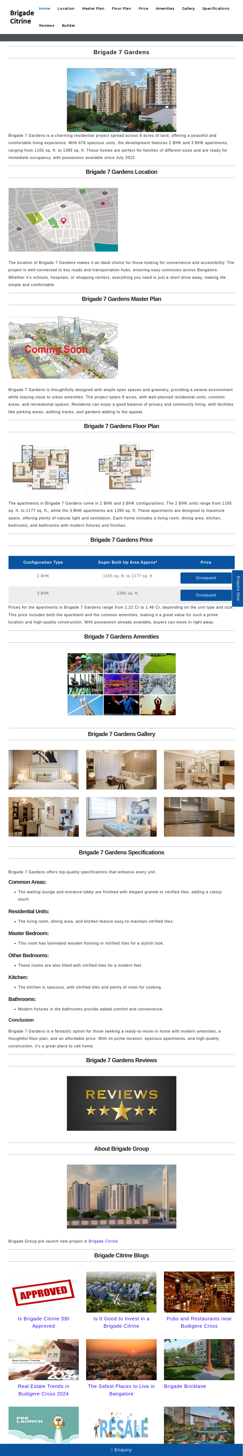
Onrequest (206, 578)
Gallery (188, 8)
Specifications (215, 8)
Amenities (165, 8)
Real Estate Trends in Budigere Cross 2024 (43, 1390)
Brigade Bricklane (185, 1386)
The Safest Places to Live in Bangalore (121, 1390)
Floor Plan (121, 8)
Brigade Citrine (103, 1241)
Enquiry (121, 1449)
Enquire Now (238, 588)
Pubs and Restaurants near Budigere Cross (199, 1322)
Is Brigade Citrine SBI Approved (44, 1322)
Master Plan (93, 8)
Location (66, 8)
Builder (68, 25)
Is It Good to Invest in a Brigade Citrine (121, 1322)
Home (44, 8)
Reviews (46, 25)
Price (143, 8)
